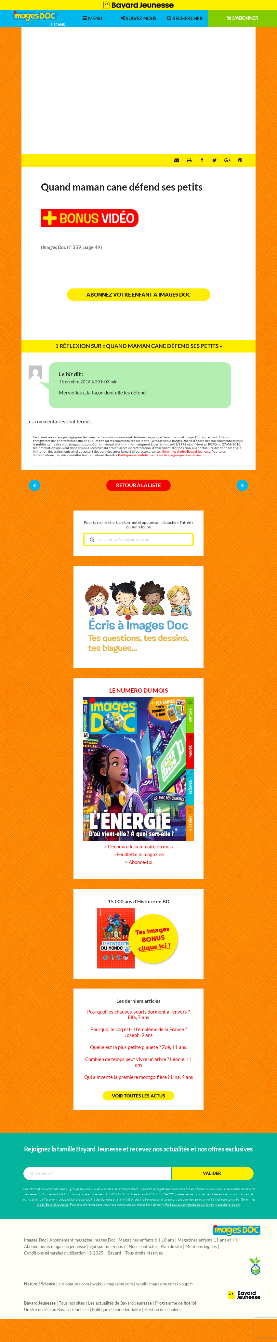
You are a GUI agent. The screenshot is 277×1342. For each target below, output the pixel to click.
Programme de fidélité (175, 1303)
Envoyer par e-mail (176, 160)
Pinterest (240, 160)
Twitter (214, 160)
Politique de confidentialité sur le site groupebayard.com (159, 455)
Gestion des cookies (162, 1310)
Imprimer (189, 160)
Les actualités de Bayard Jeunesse (120, 1303)
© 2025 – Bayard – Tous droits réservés (126, 1253)
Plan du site (171, 1246)
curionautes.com (74, 1284)
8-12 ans (57, 24)
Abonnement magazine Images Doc (82, 1240)
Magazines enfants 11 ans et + (206, 1240)
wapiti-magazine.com (156, 1284)
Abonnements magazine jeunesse (55, 1246)
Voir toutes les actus (138, 1095)
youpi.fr (186, 1284)
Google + (227, 160)
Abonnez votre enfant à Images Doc (138, 295)
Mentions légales (201, 1246)
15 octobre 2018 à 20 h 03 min (88, 381)
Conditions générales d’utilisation (55, 1253)
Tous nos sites (72, 1303)
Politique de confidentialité (116, 1310)
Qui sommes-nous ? (107, 1246)
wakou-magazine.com (112, 1284)
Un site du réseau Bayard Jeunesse (56, 1310)
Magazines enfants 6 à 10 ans (146, 1240)
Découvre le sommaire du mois (140, 846)
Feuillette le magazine (140, 854)
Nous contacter (143, 1246)
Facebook (202, 160)
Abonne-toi (140, 862)
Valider (212, 1173)
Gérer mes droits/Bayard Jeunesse (186, 451)
